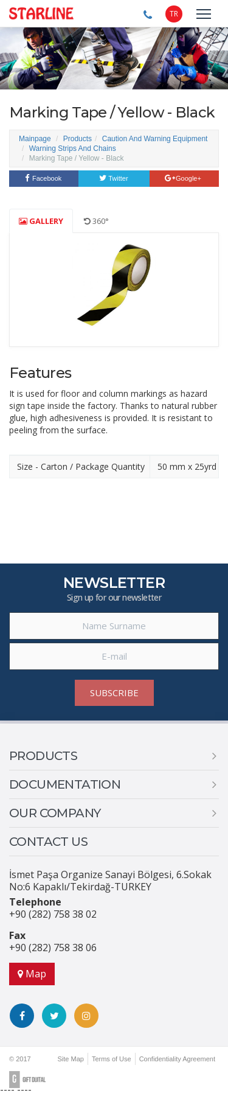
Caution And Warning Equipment (155, 138)
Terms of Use (111, 1059)
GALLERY (41, 220)
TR (174, 14)
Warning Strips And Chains (72, 148)
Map (32, 973)
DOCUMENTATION (64, 784)
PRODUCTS (43, 756)
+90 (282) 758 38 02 (53, 914)
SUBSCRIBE (114, 692)
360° (96, 220)
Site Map (70, 1059)
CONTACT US (48, 841)
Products (77, 138)
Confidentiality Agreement (177, 1059)
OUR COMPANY (54, 813)
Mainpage (35, 138)
